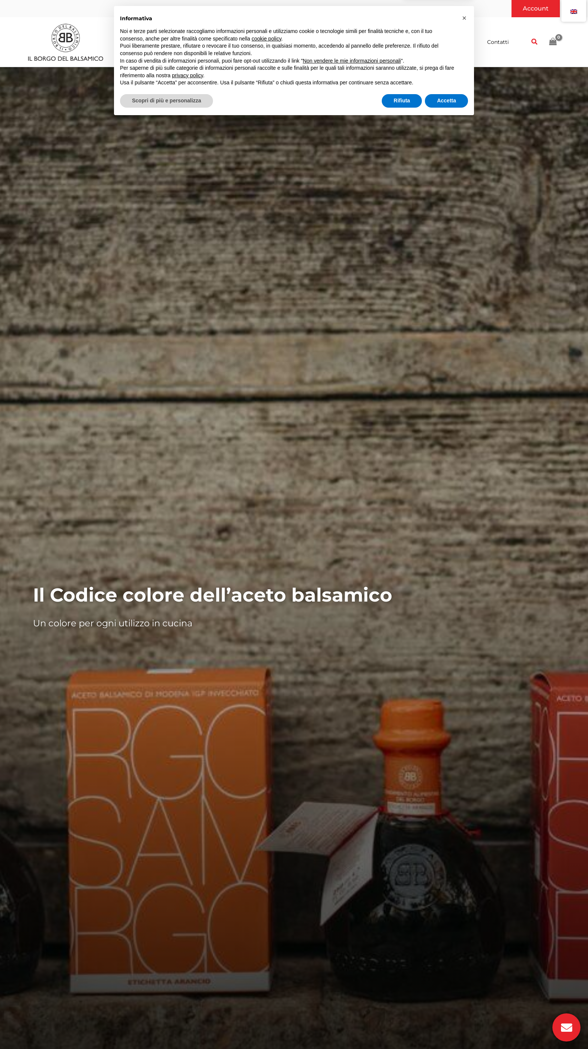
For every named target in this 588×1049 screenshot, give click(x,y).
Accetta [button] (446, 1028)
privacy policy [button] (187, 1003)
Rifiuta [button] (402, 1028)
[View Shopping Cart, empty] (553, 42)
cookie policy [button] (266, 966)
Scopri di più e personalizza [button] (166, 1028)
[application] (233, 42)
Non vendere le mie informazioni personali (351, 989)
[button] (536, 8)
